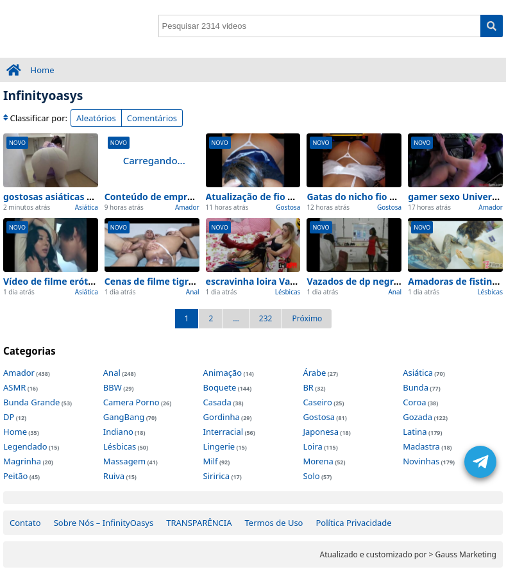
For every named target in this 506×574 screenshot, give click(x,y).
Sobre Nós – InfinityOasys (104, 522)
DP (8, 417)
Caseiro (317, 402)
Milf (210, 461)
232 (266, 318)
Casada (217, 402)
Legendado (25, 446)
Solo (311, 476)
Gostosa (288, 207)
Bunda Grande (31, 402)
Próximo (307, 318)
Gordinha (221, 417)
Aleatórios (96, 118)
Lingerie (219, 446)
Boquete (220, 387)
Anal (192, 291)
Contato (25, 522)
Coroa (414, 402)
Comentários (152, 118)
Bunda (415, 387)
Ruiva (113, 476)
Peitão (15, 476)
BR (308, 387)
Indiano (118, 431)
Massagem (124, 461)
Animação (222, 372)
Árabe (314, 372)
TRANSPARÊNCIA (199, 522)
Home (43, 70)
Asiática (86, 207)
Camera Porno (131, 402)
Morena (318, 461)
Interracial (223, 431)
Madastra (421, 446)
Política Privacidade (353, 522)
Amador (187, 207)
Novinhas (421, 461)
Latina (414, 431)
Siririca (216, 476)
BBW (112, 387)
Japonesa (321, 431)
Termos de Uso (274, 522)
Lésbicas (288, 291)
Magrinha (22, 461)
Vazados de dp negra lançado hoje (382, 281)
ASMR (14, 387)
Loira (312, 446)
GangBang (124, 417)
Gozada (417, 417)
